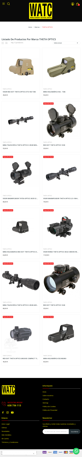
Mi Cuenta (5, 439)
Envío (44, 392)
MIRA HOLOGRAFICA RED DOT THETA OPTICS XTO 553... (21, 252)
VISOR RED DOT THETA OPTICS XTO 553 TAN (19, 92)
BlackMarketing (21, 454)
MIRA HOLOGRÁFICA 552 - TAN (54, 92)
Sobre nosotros (48, 395)
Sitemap (45, 403)
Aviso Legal (6, 424)
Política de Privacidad (50, 410)
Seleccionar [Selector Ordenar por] (66, 43)
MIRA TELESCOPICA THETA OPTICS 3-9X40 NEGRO (21, 145)
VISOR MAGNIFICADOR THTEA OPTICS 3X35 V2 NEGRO (21, 198)
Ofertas (4, 428)
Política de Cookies (49, 406)
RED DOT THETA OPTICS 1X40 (54, 305)
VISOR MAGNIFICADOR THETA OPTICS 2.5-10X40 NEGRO (61, 198)
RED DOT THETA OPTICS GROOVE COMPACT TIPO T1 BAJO (21, 358)
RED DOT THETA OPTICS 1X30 (54, 145)
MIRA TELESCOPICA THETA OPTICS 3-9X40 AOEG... (21, 305)
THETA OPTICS (7, 89)
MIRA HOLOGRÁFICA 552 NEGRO (54, 358)
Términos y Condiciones (10, 442)
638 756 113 (14, 405)
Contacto (46, 399)
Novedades (6, 431)
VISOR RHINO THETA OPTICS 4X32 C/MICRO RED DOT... (61, 252)
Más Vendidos (6, 435)
